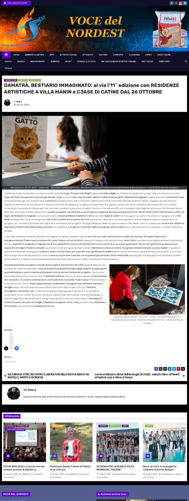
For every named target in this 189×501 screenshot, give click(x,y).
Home (16, 54)
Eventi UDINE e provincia (15, 430)
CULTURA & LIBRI (10, 80)
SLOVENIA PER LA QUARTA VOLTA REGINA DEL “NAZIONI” (115, 468)
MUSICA (21, 61)
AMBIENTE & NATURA (34, 54)
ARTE (52, 54)
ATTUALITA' (10, 426)
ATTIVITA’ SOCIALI (68, 54)
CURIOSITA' (22, 80)
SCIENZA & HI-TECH (86, 61)
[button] (186, 61)
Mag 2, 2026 (12, 474)
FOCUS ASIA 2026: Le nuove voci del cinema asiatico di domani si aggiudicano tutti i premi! (23, 469)
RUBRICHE (55, 61)
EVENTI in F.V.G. (35, 80)
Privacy (8, 68)
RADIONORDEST (37, 61)
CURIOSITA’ (118, 54)
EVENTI (148, 54)
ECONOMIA (134, 54)
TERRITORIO (164, 61)
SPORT (68, 61)
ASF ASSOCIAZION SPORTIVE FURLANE (118, 61)
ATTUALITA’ (88, 54)
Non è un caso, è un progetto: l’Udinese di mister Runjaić (160, 468)
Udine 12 (149, 426)
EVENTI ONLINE (164, 54)
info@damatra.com (44, 306)
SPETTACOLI (147, 61)
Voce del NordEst (15, 45)
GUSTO (8, 61)
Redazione (25, 474)
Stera (19, 102)
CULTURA (103, 54)
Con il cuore (57, 426)
